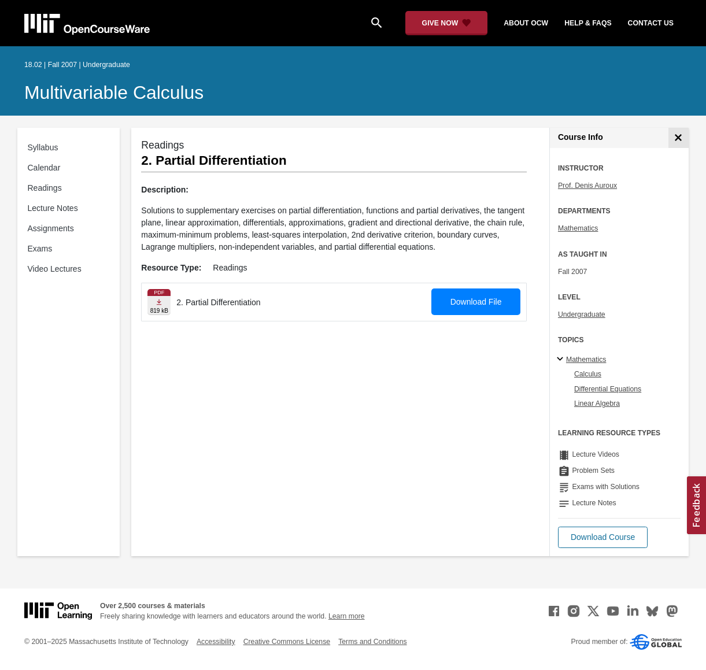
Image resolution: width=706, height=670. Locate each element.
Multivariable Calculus (114, 92)
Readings (45, 188)
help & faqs (587, 23)
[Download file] (159, 302)
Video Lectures (55, 268)
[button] (603, 537)
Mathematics (578, 228)
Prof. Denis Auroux (587, 186)
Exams (40, 248)
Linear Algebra (597, 403)
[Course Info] (678, 138)
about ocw (526, 23)
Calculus (587, 374)
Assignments (51, 228)
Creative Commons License (286, 642)
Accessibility (216, 642)
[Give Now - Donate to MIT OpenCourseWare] (446, 23)
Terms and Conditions (372, 642)
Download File (476, 301)
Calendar (44, 167)
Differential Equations (607, 389)
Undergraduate (581, 314)
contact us (651, 23)
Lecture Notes (53, 208)
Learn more (346, 616)
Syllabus (43, 147)
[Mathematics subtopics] (562, 359)
